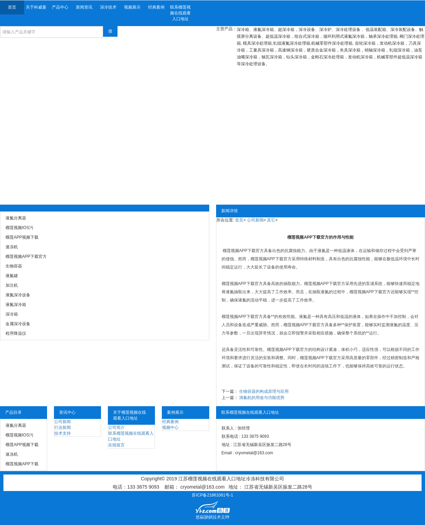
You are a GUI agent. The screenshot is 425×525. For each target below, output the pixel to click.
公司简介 (116, 427)
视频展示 (132, 7)
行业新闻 (62, 427)
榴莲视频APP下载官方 (243, 250)
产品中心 (60, 7)
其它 (271, 220)
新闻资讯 (84, 7)
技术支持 (62, 433)
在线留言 (116, 445)
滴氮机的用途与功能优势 (261, 397)
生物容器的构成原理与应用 (264, 391)
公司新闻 (255, 220)
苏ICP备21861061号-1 (212, 495)
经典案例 (156, 7)
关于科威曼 (36, 7)
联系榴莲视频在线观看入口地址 (180, 13)
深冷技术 (108, 7)
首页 (12, 7)
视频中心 (170, 427)
